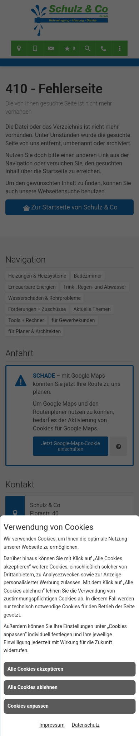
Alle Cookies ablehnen (33, 687)
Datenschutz (86, 725)
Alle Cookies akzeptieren (35, 669)
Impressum (51, 725)
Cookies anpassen (28, 706)
